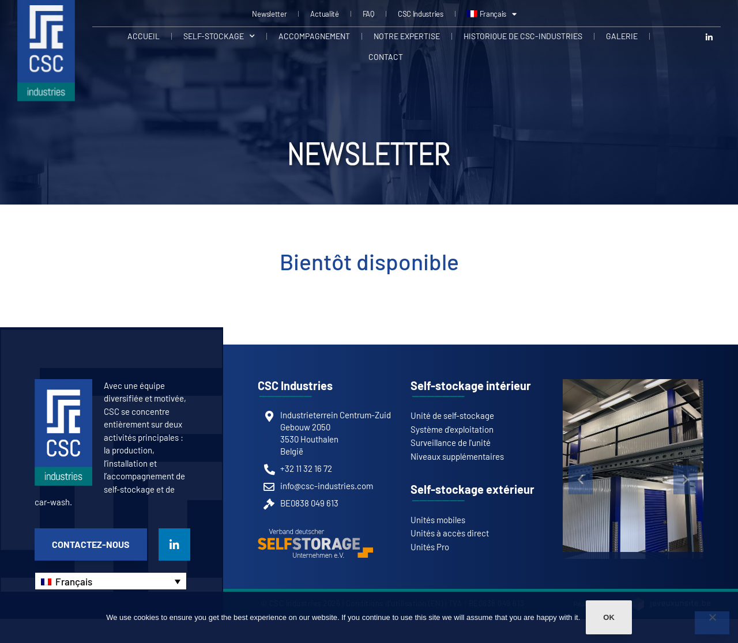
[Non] (712, 622)
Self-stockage (219, 36)
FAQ (368, 13)
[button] (580, 480)
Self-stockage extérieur (472, 489)
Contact (385, 57)
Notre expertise (407, 36)
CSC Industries (420, 13)
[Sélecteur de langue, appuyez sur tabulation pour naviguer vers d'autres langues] (111, 581)
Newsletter (269, 13)
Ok (609, 617)
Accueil (143, 36)
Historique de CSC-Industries (523, 36)
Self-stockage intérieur (471, 385)
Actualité (324, 13)
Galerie (622, 36)
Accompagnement (314, 36)
